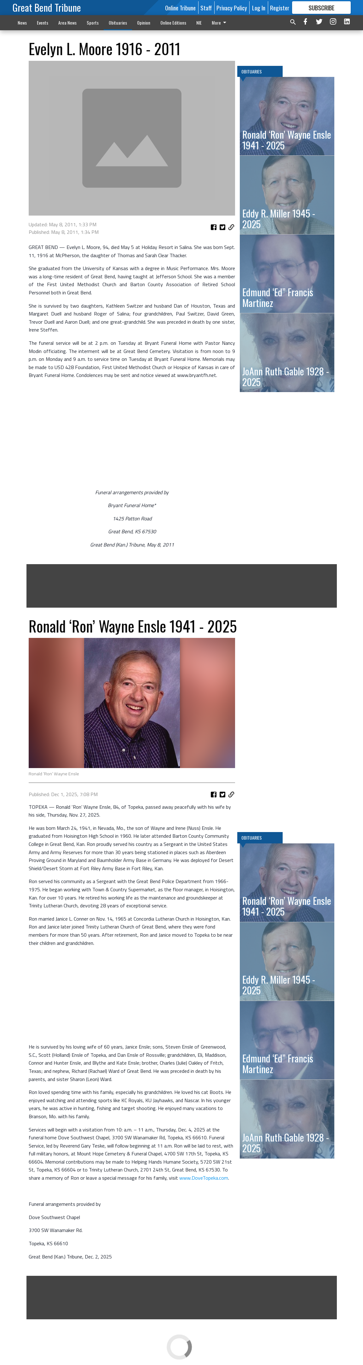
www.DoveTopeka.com (203, 1178)
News (22, 22)
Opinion (143, 22)
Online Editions (173, 22)
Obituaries (118, 22)
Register (279, 7)
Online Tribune (180, 7)
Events (42, 22)
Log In (258, 7)
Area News (67, 22)
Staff (206, 7)
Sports (93, 22)
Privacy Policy (231, 7)
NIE (199, 22)
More (220, 22)
